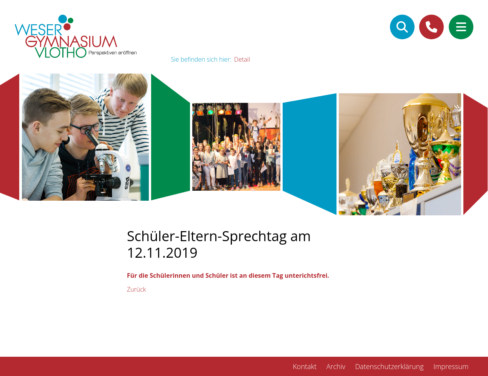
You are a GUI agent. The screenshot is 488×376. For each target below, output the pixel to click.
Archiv (335, 366)
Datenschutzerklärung (389, 366)
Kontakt (304, 366)
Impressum (450, 366)
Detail (242, 59)
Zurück (136, 289)
